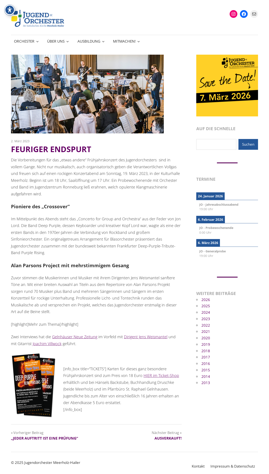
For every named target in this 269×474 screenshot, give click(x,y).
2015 (205, 369)
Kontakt (198, 466)
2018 (205, 350)
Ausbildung (91, 41)
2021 (205, 331)
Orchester (26, 41)
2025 (205, 305)
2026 (205, 299)
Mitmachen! (126, 41)
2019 (205, 344)
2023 (205, 318)
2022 (205, 325)
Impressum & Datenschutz (232, 466)
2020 (205, 337)
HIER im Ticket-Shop (161, 375)
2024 (205, 312)
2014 (205, 376)
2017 (205, 357)
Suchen (248, 144)
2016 (205, 363)
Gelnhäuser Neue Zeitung (74, 336)
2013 (205, 382)
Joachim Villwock (47, 343)
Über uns (58, 41)
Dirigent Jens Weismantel (145, 336)
